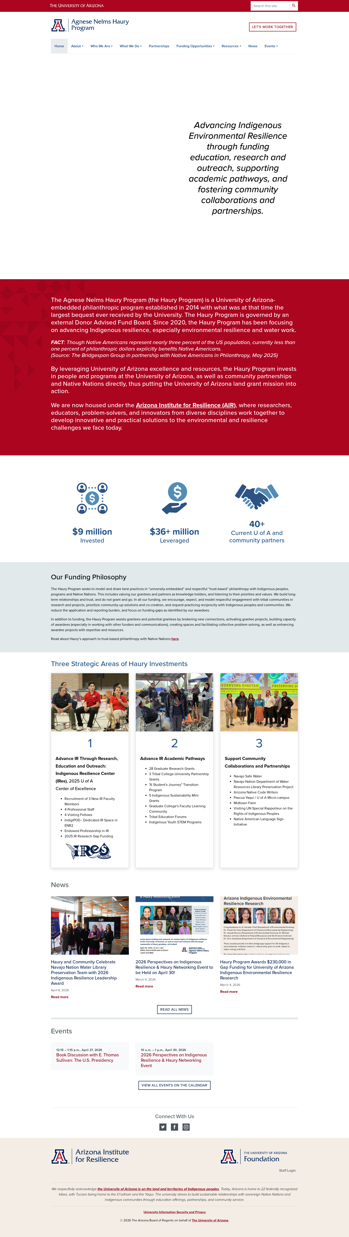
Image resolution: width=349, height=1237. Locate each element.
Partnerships (159, 46)
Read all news (174, 1009)
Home (59, 46)
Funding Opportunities (194, 46)
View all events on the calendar (174, 1085)
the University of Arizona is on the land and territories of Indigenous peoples (158, 1189)
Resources (230, 46)
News (253, 46)
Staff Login (287, 1170)
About (76, 46)
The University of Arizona (210, 1220)
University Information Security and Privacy (175, 1212)
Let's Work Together (272, 27)
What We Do (129, 46)
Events (270, 46)
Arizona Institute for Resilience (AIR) (186, 405)
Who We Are (100, 46)
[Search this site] (270, 6)
